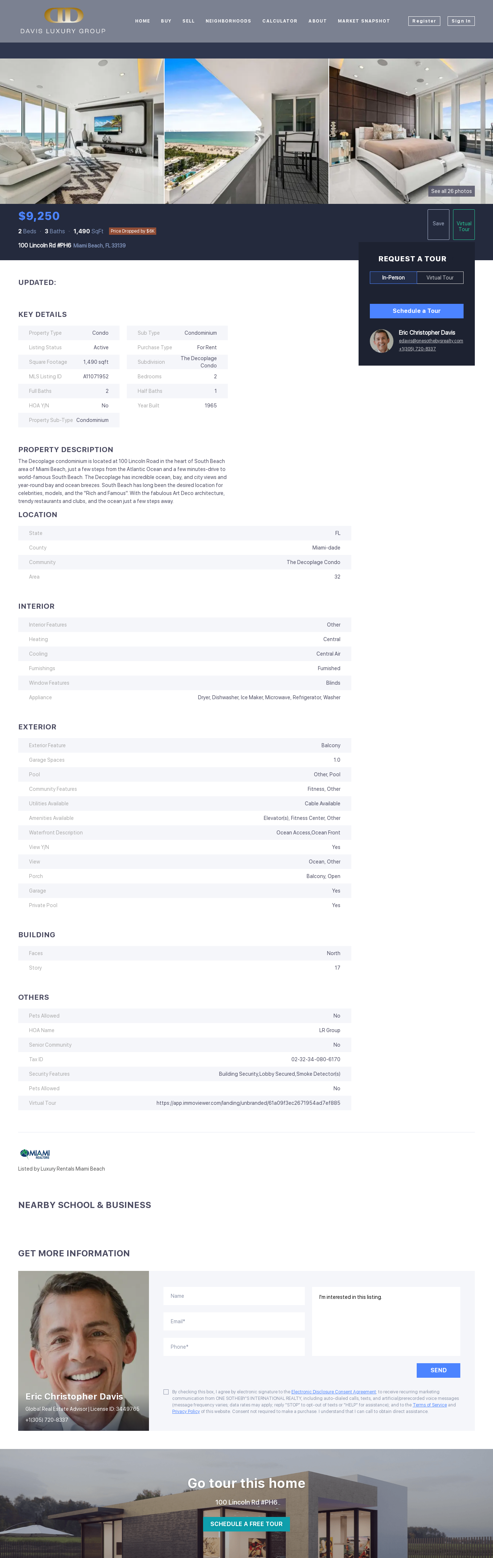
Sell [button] (188, 21)
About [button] (317, 21)
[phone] (234, 1347)
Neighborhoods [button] (228, 21)
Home (142, 21)
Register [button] (424, 21)
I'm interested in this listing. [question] (386, 1321)
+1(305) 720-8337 (417, 348)
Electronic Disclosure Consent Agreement (333, 1391)
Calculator (280, 21)
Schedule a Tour (417, 310)
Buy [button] (166, 21)
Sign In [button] (461, 21)
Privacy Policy (186, 1411)
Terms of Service (430, 1405)
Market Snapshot (364, 21)
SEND (439, 1370)
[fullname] (234, 1296)
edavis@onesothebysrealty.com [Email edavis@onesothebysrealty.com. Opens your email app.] (431, 340)
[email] (234, 1321)
